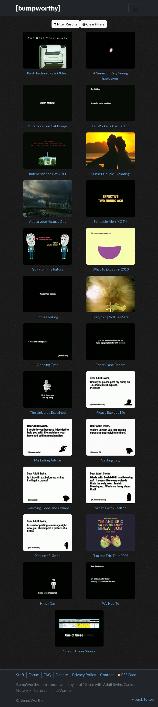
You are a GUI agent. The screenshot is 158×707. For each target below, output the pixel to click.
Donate (61, 674)
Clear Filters (94, 24)
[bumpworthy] (38, 8)
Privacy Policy (84, 674)
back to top (143, 699)
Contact (107, 674)
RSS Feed (127, 674)
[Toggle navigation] (135, 8)
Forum (34, 674)
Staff (20, 674)
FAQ (47, 674)
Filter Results (65, 24)
